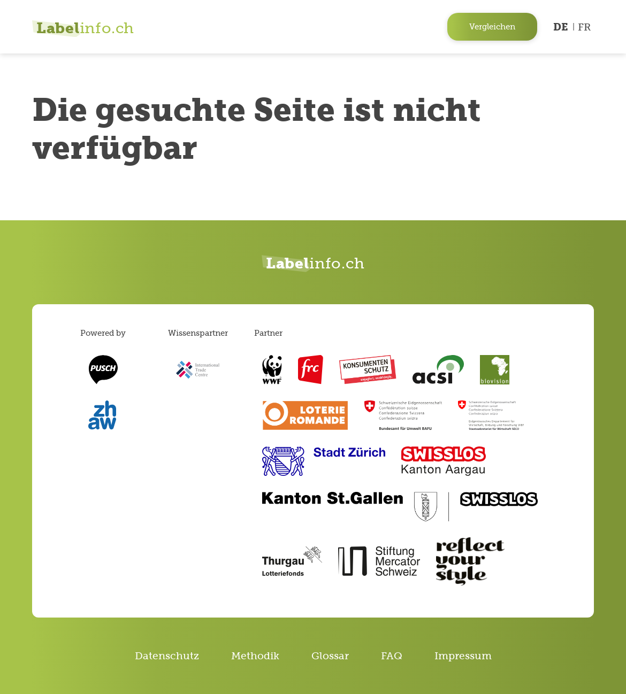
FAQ (391, 655)
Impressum (463, 655)
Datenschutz (167, 655)
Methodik (255, 655)
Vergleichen (492, 26)
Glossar (330, 655)
